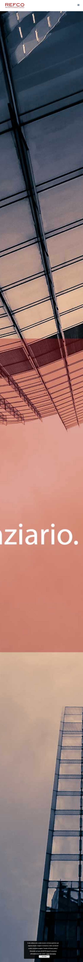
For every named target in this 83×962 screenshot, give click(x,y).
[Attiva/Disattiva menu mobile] (78, 5)
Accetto (44, 956)
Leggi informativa (51, 953)
